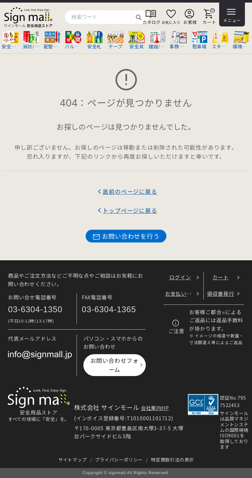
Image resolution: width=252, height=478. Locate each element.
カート (220, 277)
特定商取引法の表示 (172, 459)
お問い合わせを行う (125, 236)
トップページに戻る (130, 210)
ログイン (180, 277)
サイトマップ (72, 459)
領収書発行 (220, 293)
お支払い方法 (181, 293)
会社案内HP (155, 407)
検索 (138, 17)
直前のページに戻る (130, 191)
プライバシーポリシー (119, 459)
